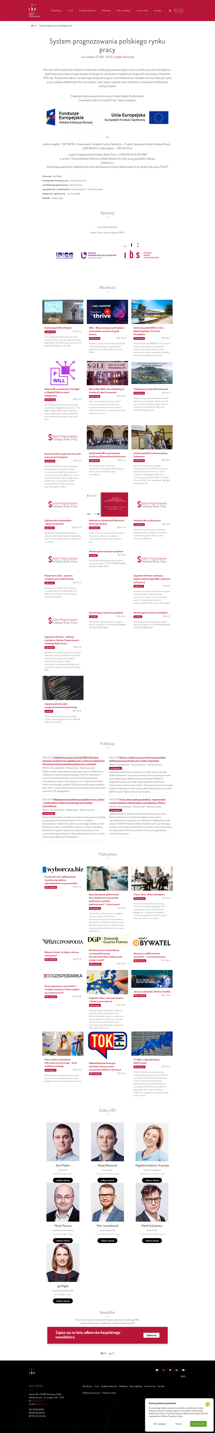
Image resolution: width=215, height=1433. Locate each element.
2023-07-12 (77, 399)
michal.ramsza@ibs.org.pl (63, 1234)
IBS (34, 25)
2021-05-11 (166, 585)
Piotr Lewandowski (57, 767)
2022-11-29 (77, 460)
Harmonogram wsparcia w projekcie (106, 551)
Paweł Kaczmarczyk (154, 764)
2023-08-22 (121, 963)
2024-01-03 (166, 898)
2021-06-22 (121, 555)
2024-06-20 (121, 338)
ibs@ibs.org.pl (41, 1404)
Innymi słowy (142, 10)
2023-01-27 (166, 392)
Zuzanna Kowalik (123, 764)
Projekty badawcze (87, 10)
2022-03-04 (121, 527)
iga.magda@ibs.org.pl (63, 1294)
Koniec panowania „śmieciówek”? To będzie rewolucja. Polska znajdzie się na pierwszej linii (62, 989)
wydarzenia (50, 461)
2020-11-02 (77, 647)
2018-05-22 (77, 710)
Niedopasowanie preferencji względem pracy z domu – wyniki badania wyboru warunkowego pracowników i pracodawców (73, 802)
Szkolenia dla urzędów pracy (147, 520)
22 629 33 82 (38, 1400)
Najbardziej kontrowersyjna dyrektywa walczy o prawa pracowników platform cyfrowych (105, 1066)
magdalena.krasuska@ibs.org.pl (152, 1173)
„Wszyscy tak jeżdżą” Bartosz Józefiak (152, 991)
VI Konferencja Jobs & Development (151, 389)
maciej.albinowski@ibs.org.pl (107, 1173)
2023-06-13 (121, 1073)
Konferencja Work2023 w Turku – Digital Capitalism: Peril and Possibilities (149, 331)
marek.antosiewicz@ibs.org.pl (152, 1234)
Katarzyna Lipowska (87, 767)
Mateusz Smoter (72, 767)
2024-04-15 (77, 887)
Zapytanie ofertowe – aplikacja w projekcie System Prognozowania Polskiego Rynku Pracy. (62, 640)
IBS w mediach (51, 887)
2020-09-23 (121, 616)
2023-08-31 (166, 338)
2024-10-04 (77, 331)
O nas (70, 10)
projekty (93, 555)
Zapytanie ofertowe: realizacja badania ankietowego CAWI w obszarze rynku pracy (152, 579)
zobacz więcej (63, 1180)
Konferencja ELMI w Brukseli (58, 327)
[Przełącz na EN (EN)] (176, 10)
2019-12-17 (166, 616)
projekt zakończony (124, 57)
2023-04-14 (166, 1066)
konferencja (50, 332)
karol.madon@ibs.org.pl (62, 1173)
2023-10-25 (77, 959)
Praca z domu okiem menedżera (149, 894)
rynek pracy (94, 528)
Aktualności (56, 10)
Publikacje (106, 10)
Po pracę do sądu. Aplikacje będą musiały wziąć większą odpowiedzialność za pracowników (61, 880)
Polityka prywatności (91, 1392)
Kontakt (157, 10)
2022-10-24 (122, 460)
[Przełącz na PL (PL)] (181, 10)
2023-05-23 (121, 396)
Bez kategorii (95, 908)
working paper (115, 768)
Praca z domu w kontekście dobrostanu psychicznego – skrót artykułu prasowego (61, 1062)
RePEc (183, 1376)
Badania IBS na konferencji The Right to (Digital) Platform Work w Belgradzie (62, 392)
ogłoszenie (50, 528)
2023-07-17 (77, 1069)
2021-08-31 (77, 582)
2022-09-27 (166, 460)
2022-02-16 (166, 524)
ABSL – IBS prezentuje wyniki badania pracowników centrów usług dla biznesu (106, 331)
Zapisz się (151, 1335)
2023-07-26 (165, 995)
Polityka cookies (109, 1392)
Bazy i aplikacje (123, 10)
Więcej (180, 1416)
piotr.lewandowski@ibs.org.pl (107, 1234)
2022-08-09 (76, 527)
